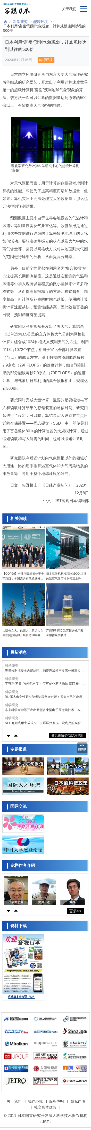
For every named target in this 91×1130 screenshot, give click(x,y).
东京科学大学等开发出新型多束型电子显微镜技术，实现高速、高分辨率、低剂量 (44, 710)
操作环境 (35, 1101)
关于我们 (69, 9)
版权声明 (56, 1101)
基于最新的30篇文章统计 (67, 735)
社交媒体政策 (45, 1107)
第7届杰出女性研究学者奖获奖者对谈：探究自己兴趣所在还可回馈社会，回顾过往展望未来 (45, 697)
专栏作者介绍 (22, 865)
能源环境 (40, 22)
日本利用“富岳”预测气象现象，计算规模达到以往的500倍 (44, 28)
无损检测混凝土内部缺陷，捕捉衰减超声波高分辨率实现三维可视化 (44, 671)
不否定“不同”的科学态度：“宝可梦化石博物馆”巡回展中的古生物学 (45, 684)
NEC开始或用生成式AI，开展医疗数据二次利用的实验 (43, 723)
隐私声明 (78, 1101)
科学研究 (20, 22)
